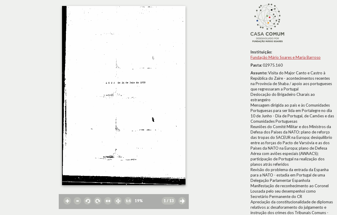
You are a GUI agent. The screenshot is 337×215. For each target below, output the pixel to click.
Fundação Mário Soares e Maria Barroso (286, 57)
